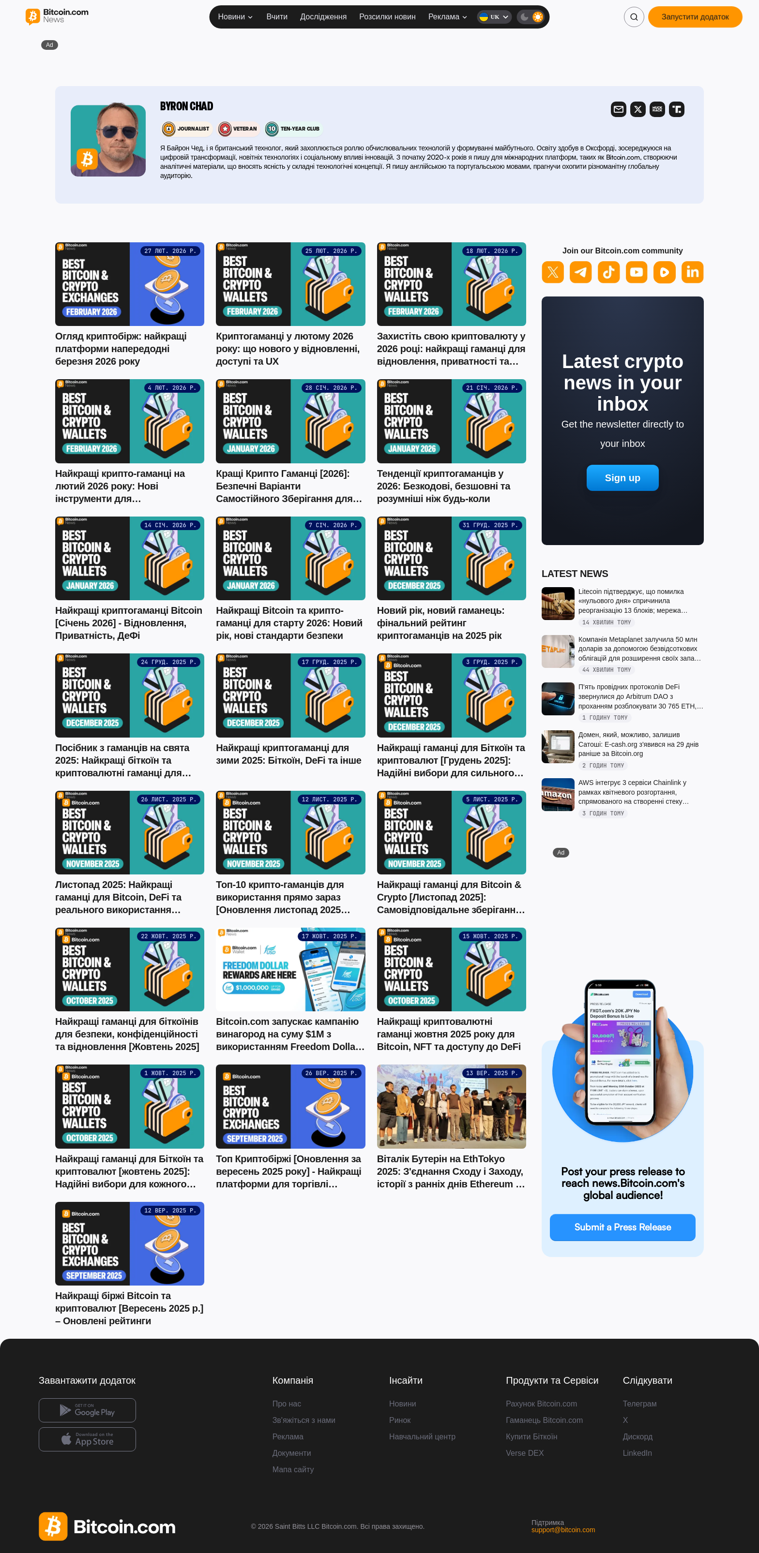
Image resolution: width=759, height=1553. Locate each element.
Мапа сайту (293, 1469)
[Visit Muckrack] (657, 109)
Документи (292, 1453)
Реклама (448, 17)
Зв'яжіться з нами (304, 1420)
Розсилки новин (387, 17)
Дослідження (323, 17)
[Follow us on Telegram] (581, 272)
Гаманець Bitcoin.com (544, 1420)
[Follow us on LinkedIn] (693, 272)
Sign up (622, 478)
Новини (236, 17)
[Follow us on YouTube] (637, 272)
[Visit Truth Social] (676, 109)
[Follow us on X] (553, 272)
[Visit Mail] (618, 109)
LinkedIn (638, 1453)
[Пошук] (634, 17)
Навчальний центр (422, 1437)
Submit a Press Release (623, 1227)
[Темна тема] (531, 17)
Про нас (287, 1404)
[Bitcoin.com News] (56, 17)
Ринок (399, 1420)
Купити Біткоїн (531, 1437)
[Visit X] (638, 109)
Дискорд (638, 1437)
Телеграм (640, 1404)
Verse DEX (525, 1453)
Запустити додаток (695, 17)
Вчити (277, 17)
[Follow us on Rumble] (664, 272)
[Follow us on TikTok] (609, 272)
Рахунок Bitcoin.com (541, 1404)
